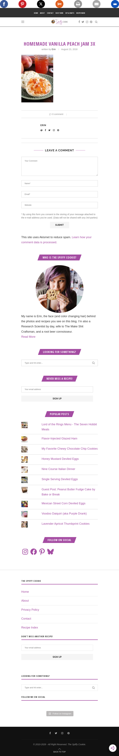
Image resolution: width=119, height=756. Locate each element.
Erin (54, 49)
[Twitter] (83, 22)
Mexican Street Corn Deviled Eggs (63, 503)
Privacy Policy (30, 609)
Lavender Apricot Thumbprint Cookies (66, 523)
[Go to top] (59, 751)
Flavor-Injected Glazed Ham (59, 438)
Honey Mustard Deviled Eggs (60, 458)
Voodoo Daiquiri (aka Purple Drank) (64, 513)
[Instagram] (87, 22)
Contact (50, 13)
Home (36, 13)
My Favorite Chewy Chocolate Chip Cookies (70, 448)
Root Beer (59, 13)
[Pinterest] (91, 22)
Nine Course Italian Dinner (58, 469)
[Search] (96, 22)
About (42, 13)
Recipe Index (80, 13)
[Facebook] (79, 22)
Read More (28, 336)
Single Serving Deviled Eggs (60, 479)
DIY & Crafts (69, 13)
